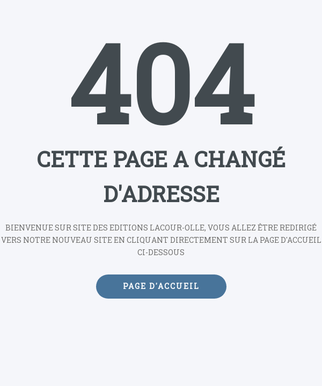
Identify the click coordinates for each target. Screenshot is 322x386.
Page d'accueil (161, 286)
